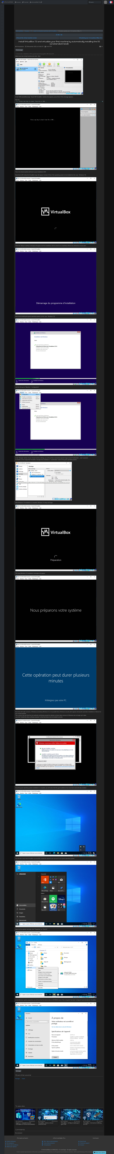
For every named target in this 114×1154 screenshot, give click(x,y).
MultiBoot (2, 22)
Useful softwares (11, 1141)
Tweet (23, 1078)
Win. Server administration (51, 1141)
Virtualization (2, 28)
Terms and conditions (12, 1145)
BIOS (2, 16)
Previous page (19, 50)
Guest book (83, 1141)
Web (2, 31)
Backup (2, 13)
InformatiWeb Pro (36, 2)
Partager (17, 1078)
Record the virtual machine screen (26, 38)
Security (2, 25)
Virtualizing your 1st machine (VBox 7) (90, 38)
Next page (18, 1071)
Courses (18, 2)
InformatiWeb (7, 2)
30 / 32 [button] (59, 35)
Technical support (84, 1143)
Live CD (2, 19)
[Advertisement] (59, 17)
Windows (2, 34)
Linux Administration (49, 1143)
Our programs (10, 1143)
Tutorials (25, 2)
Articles (2, 10)
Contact (82, 1145)
